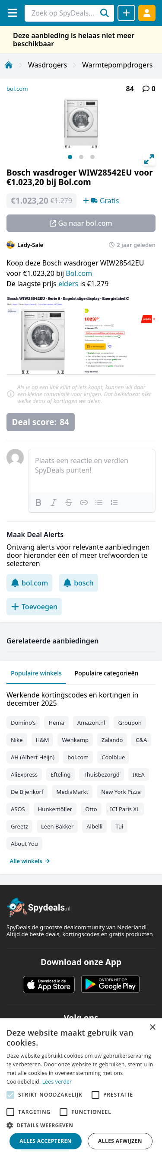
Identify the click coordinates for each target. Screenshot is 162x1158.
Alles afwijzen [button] (120, 1141)
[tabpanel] (81, 776)
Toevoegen (34, 606)
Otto (91, 809)
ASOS (18, 809)
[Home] (8, 65)
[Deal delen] (126, 13)
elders (69, 283)
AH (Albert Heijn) (32, 757)
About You (24, 844)
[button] (81, 1125)
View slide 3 (92, 157)
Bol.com (79, 273)
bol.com (17, 89)
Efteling (60, 774)
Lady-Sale (30, 244)
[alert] (81, 1088)
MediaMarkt (72, 792)
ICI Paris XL (125, 809)
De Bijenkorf (27, 792)
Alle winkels (30, 861)
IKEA (139, 774)
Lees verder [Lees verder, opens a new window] (57, 1081)
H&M (42, 740)
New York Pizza (121, 792)
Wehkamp (75, 740)
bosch (78, 583)
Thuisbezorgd (101, 774)
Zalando (112, 740)
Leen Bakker (57, 826)
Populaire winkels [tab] (36, 673)
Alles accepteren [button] (45, 1141)
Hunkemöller (55, 809)
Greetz (19, 826)
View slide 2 (81, 157)
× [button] (152, 1027)
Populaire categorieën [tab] (107, 673)
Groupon (129, 722)
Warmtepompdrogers (117, 65)
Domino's (23, 722)
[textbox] (92, 471)
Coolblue (113, 757)
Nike (17, 740)
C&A (141, 740)
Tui (119, 826)
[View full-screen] (149, 159)
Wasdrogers (47, 65)
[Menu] (12, 12)
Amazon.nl (91, 722)
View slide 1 (70, 157)
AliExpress (24, 774)
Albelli (94, 826)
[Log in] (147, 13)
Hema (56, 722)
